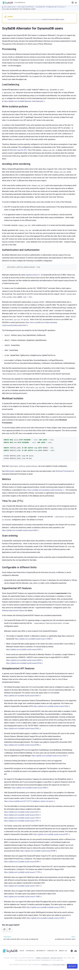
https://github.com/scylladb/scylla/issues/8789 (21, 862)
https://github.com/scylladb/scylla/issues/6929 (23, 649)
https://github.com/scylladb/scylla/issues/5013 (21, 812)
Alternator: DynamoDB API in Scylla (50, 7)
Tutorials (30, 950)
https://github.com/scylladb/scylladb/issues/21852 (45, 918)
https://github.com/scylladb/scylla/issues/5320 (21, 815)
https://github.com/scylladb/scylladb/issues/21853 (45, 907)
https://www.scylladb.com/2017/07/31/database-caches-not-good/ (28, 801)
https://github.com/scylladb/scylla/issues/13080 (33, 639)
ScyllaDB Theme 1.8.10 (61, 964)
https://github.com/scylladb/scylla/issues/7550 (21, 818)
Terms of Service (42, 958)
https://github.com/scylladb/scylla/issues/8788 (37, 851)
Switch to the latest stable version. (53, 19)
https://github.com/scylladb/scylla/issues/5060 (19, 530)
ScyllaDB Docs (9, 7)
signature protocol (32, 275)
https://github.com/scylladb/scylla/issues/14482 (22, 897)
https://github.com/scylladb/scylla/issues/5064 (50, 706)
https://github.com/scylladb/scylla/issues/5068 (29, 788)
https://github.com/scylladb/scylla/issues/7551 (21, 821)
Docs (22, 950)
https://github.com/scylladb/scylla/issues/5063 (49, 756)
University (41, 950)
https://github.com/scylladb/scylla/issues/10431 (22, 886)
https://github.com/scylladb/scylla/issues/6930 (23, 660)
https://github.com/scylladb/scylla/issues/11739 (22, 872)
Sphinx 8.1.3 (46, 964)
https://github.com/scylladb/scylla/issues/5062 (21, 728)
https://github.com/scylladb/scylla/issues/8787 (50, 834)
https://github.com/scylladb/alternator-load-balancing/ (23, 101)
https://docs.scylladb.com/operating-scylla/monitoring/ (43, 490)
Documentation (20, 2)
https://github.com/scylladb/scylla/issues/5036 (21, 696)
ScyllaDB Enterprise (26, 7)
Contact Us (52, 950)
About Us (63, 950)
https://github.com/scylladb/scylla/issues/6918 (23, 663)
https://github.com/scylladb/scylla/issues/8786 (21, 745)
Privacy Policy (57, 958)
